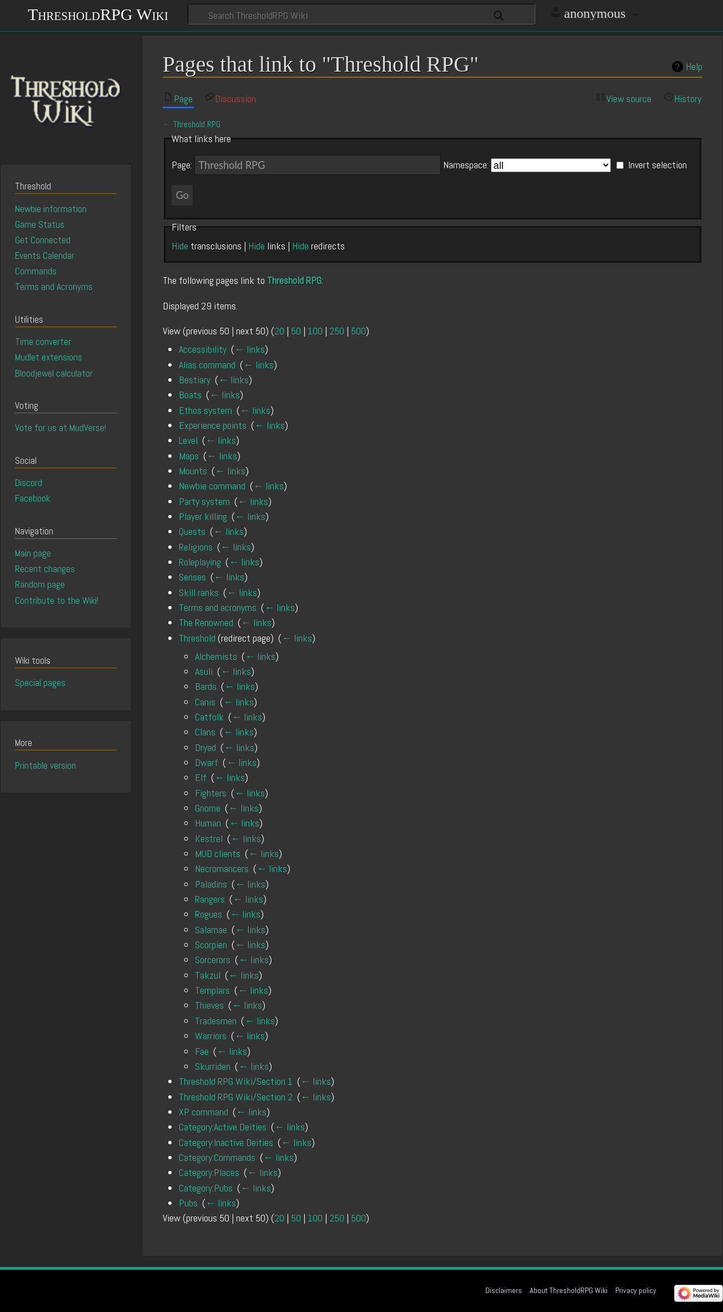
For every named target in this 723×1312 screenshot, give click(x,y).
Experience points (213, 425)
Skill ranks (199, 592)
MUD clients (217, 853)
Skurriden (212, 1066)
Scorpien (211, 944)
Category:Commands (217, 1157)
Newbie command (212, 485)
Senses (192, 576)
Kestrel (209, 838)
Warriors (211, 1035)
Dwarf (206, 762)
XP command (203, 1111)
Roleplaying (200, 561)
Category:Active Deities (223, 1126)
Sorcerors (212, 959)
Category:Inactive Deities (226, 1142)
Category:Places (209, 1172)
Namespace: (466, 165)
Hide (180, 245)
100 (315, 330)
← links (249, 349)
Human (208, 823)
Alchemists (216, 656)
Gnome (207, 808)
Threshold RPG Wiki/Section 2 (236, 1096)
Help (694, 66)
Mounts (193, 470)
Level (188, 440)
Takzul (207, 975)
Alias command (207, 364)
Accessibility (203, 349)
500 (358, 330)
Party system (204, 501)
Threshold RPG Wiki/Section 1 (236, 1081)
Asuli (204, 671)
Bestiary (194, 379)
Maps (189, 455)
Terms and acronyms (218, 607)
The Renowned (206, 622)
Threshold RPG (196, 124)
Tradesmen (216, 1020)
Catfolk (209, 716)
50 (296, 330)
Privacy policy (635, 1290)
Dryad (205, 747)
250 (336, 330)
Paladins (211, 884)
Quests (192, 531)
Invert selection (657, 165)
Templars (212, 990)
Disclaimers (503, 1290)
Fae (202, 1051)
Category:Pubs (206, 1187)
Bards (206, 686)
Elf (201, 777)
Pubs (188, 1202)
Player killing (203, 516)
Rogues (208, 914)
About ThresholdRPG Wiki (568, 1290)
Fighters (211, 793)
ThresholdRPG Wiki (98, 13)
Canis (205, 701)
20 (279, 330)
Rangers (210, 899)
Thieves (209, 1005)
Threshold (197, 638)
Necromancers (222, 868)
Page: (182, 165)
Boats (190, 394)
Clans (205, 731)
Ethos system (205, 410)
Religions (196, 546)
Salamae (211, 929)
